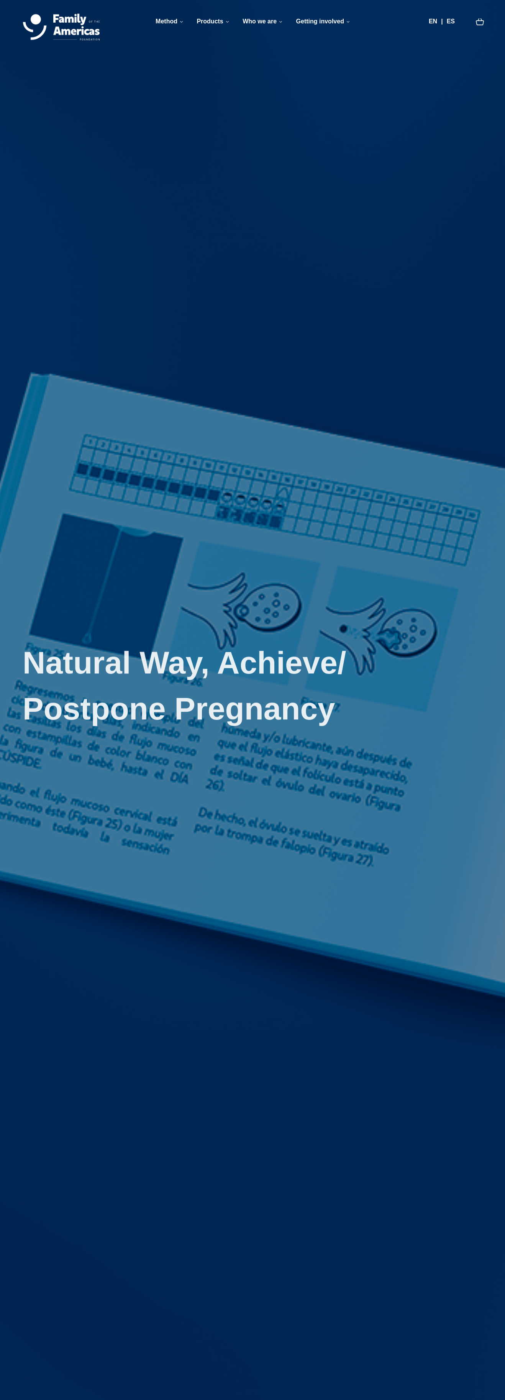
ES (451, 21)
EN (433, 21)
